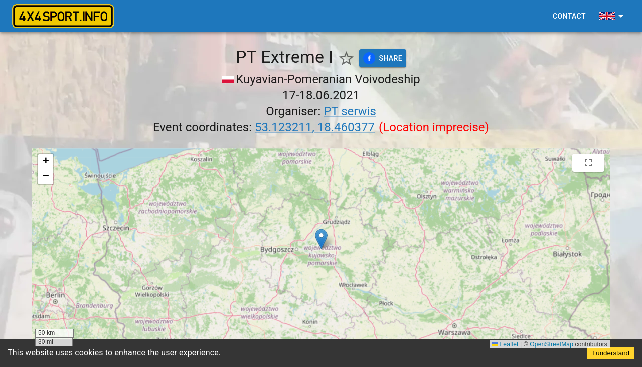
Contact (569, 16)
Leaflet (505, 344)
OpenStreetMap (551, 344)
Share (383, 58)
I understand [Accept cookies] (610, 353)
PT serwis (350, 111)
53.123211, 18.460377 (315, 127)
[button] (321, 239)
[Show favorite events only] (346, 58)
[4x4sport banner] (63, 16)
